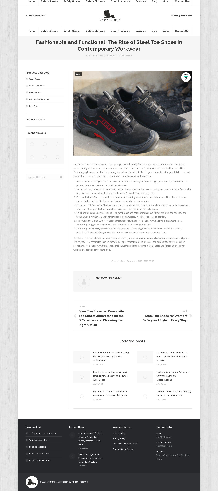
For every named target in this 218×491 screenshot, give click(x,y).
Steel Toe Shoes (36, 85)
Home (87, 55)
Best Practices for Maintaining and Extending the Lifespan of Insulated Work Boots (110, 375)
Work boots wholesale (39, 440)
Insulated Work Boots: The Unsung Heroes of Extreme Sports (173, 393)
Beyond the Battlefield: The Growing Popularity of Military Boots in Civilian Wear (111, 356)
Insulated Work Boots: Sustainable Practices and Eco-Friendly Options (110, 393)
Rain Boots (34, 106)
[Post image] (81, 357)
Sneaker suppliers (37, 446)
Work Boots (34, 78)
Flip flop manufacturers (40, 460)
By (134, 261)
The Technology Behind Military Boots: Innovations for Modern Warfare (171, 356)
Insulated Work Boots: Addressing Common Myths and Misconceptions (173, 375)
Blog (95, 55)
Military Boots (35, 92)
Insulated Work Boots (39, 99)
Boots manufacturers (39, 453)
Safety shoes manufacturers (42, 433)
